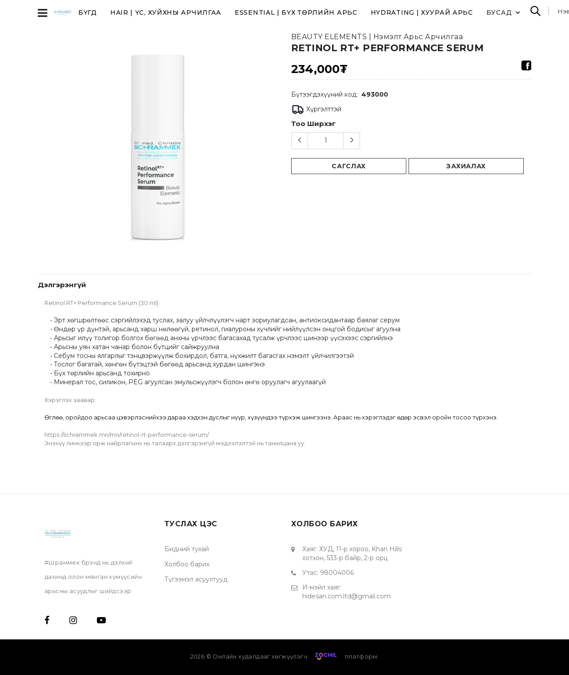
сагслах (349, 166)
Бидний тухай (186, 549)
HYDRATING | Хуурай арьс (422, 12)
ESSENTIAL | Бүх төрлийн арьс (296, 12)
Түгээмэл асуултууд (196, 579)
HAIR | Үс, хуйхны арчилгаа (165, 12)
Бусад (504, 12)
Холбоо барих (186, 564)
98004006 (337, 573)
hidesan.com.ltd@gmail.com (346, 596)
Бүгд (87, 12)
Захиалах (466, 166)
